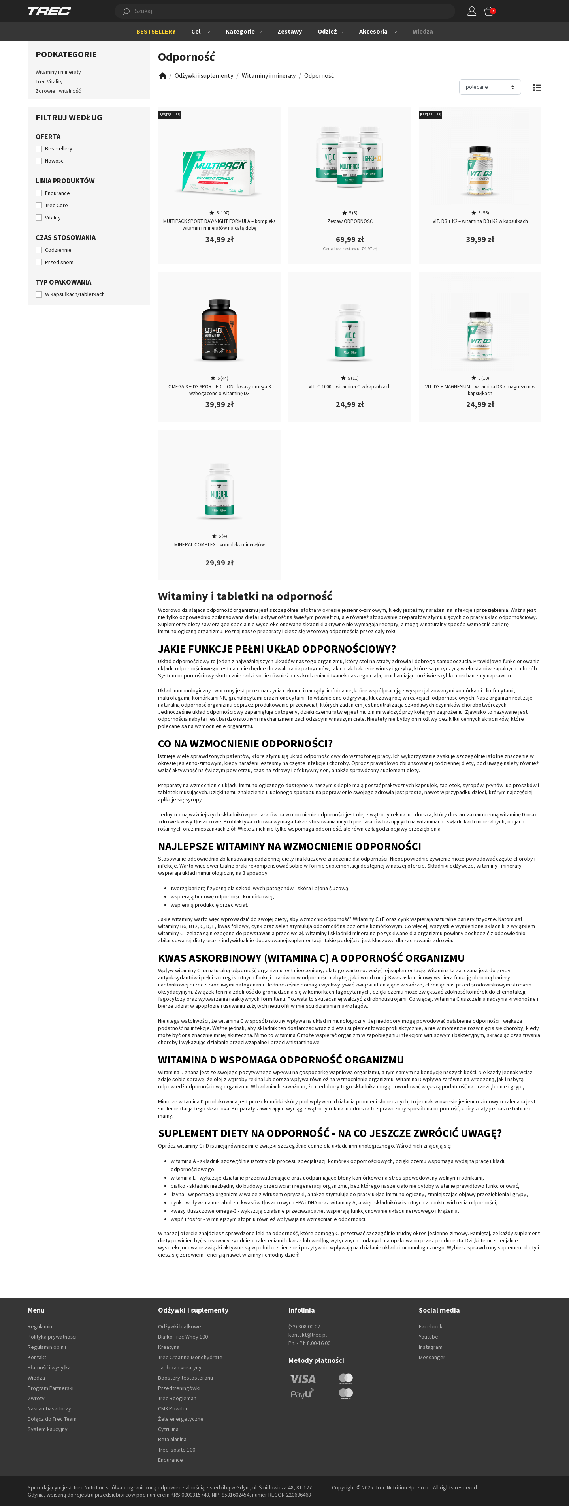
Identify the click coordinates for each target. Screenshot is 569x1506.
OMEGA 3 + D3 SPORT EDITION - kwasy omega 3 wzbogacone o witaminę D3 (219, 390)
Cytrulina (168, 1429)
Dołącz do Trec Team (52, 1418)
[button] (276, 11)
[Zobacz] (162, 75)
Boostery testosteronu (185, 1377)
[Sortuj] (490, 87)
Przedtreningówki (179, 1388)
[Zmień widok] (537, 87)
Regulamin (40, 1326)
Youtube (428, 1336)
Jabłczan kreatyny (180, 1367)
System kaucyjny (48, 1429)
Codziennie (58, 249)
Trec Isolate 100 (176, 1449)
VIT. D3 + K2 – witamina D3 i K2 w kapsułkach (480, 221)
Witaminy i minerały (58, 71)
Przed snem (59, 262)
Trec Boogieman (177, 1398)
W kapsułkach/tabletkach (75, 294)
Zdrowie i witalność (58, 90)
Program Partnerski (50, 1388)
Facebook (431, 1326)
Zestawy (289, 31)
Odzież (327, 31)
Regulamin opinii (47, 1346)
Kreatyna (168, 1346)
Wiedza (423, 31)
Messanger (432, 1357)
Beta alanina (172, 1439)
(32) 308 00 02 (304, 1326)
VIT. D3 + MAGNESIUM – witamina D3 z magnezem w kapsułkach (480, 390)
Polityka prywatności (52, 1336)
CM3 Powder (173, 1408)
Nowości (55, 160)
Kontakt (37, 1357)
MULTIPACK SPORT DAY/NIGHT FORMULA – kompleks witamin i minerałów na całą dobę (219, 224)
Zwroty (36, 1398)
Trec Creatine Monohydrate (190, 1357)
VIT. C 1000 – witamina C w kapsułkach (350, 386)
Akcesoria (373, 31)
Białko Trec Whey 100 (183, 1336)
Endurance (57, 193)
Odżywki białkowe (179, 1326)
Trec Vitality (49, 81)
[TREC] (49, 10)
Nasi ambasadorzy (49, 1408)
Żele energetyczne (180, 1418)
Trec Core (56, 205)
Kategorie (240, 31)
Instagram (431, 1346)
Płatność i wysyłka (49, 1367)
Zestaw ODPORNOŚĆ (350, 221)
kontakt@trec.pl (307, 1334)
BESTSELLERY (155, 31)
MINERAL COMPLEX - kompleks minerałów (219, 544)
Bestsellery (58, 148)
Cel (196, 31)
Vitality (53, 217)
